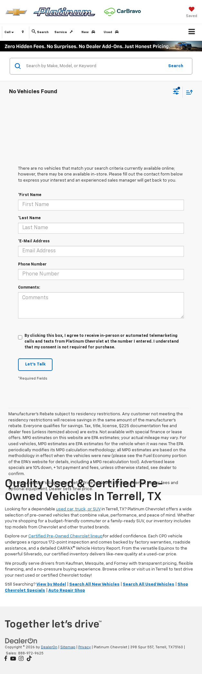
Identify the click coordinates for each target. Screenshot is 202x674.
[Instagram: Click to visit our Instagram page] (21, 659)
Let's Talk (35, 364)
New (89, 32)
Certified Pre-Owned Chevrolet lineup (65, 536)
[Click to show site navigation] (192, 32)
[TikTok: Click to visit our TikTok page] (29, 659)
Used (112, 32)
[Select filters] (176, 92)
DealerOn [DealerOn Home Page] (49, 647)
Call (9, 32)
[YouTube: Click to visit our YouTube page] (13, 659)
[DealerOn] (21, 641)
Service (64, 32)
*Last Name (29, 218)
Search (175, 66)
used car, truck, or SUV (78, 509)
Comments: (29, 288)
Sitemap (67, 647)
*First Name (29, 195)
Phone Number (32, 264)
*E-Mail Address (34, 241)
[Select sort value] (188, 92)
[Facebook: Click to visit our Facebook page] (5, 659)
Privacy (84, 647)
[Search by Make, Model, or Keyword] (94, 66)
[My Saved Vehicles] (191, 13)
